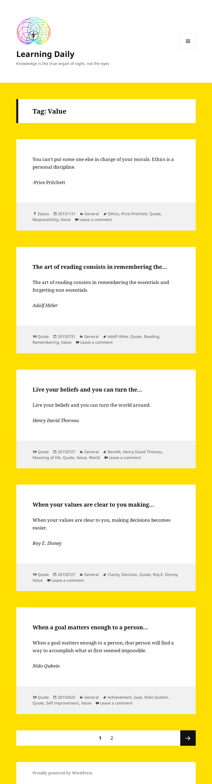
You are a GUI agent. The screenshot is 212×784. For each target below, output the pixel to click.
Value (65, 219)
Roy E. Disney (165, 574)
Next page (188, 738)
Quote (155, 213)
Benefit (114, 451)
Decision (129, 574)
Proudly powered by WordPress (62, 772)
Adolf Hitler (118, 336)
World (94, 457)
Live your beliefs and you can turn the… (87, 389)
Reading (151, 336)
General (91, 213)
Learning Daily (45, 53)
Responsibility (45, 219)
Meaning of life (47, 457)
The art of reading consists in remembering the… (100, 267)
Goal (138, 697)
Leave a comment (96, 219)
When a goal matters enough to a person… (90, 627)
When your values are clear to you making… (93, 504)
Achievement (120, 697)
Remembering (46, 342)
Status (43, 213)
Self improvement (62, 703)
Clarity (113, 574)
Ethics (113, 213)
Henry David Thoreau (142, 451)
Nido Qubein (156, 697)
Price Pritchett (134, 213)
